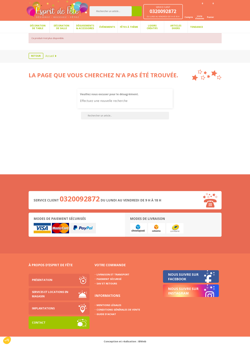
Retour (36, 55)
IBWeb (142, 341)
